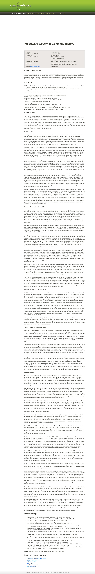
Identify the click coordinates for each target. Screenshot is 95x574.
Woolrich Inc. (30, 563)
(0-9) (28, 13)
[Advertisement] (47, 28)
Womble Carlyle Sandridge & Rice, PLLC (36, 558)
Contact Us (61, 572)
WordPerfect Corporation (32, 564)
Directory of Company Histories (50, 572)
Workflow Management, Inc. (33, 566)
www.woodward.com (35, 66)
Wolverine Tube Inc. (31, 561)
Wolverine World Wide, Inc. (33, 560)
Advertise (67, 572)
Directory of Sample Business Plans (34, 572)
